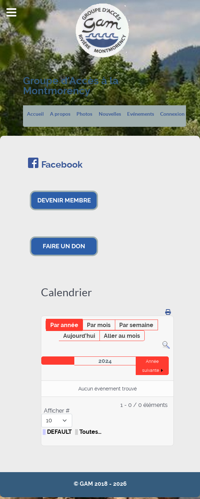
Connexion (172, 114)
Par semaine (136, 325)
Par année (64, 325)
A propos (60, 114)
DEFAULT (59, 432)
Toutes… (90, 432)
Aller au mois (122, 335)
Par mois (99, 325)
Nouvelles (110, 114)
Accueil (35, 114)
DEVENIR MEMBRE (64, 200)
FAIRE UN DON (64, 246)
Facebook (62, 164)
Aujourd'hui (79, 335)
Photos (84, 114)
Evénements (140, 114)
